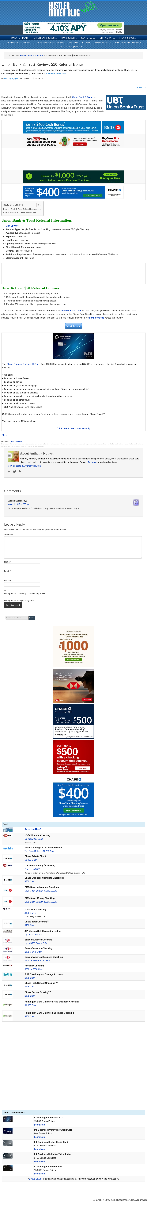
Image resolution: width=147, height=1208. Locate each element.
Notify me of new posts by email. (19, 600)
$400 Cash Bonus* (40, 891)
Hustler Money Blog (74, 9)
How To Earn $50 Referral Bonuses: (21, 212)
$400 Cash (29, 925)
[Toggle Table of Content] (37, 205)
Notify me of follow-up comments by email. (24, 593)
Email (7, 571)
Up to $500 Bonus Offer (36, 943)
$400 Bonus (30, 913)
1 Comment (141, 87)
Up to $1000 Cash (33, 934)
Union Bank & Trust (82, 97)
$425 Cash (29, 978)
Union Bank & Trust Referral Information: (23, 209)
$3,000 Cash (30, 860)
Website (7, 580)
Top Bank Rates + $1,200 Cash (39, 851)
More (4, 435)
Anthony (92, 462)
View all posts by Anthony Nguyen (24, 466)
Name (7, 561)
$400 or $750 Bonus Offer (37, 960)
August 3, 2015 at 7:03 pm (18, 504)
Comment (9, 534)
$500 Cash (29, 881)
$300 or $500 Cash (33, 969)
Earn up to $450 (32, 869)
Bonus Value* (35, 1179)
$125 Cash (29, 986)
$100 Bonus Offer (33, 952)
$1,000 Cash (30, 1005)
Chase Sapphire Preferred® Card (23, 364)
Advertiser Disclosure (56, 73)
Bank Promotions (17, 441)
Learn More (39, 1125)
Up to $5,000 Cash (33, 839)
